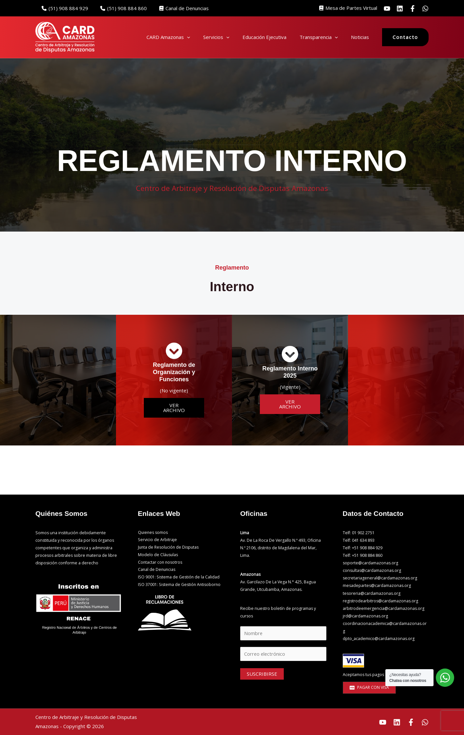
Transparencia (319, 37)
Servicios (216, 37)
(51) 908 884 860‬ (120, 8)
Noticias (360, 37)
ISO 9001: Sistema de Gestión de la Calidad (179, 578)
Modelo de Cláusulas (158, 555)
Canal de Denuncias (178, 8)
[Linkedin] (399, 8)
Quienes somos (153, 533)
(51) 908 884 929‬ (63, 8)
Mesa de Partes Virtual (351, 8)
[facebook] (412, 8)
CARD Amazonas (168, 37)
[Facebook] (411, 722)
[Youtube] (382, 722)
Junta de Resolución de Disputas (169, 548)
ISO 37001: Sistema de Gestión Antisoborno (180, 585)
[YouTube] (387, 8)
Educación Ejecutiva (264, 37)
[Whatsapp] (425, 8)
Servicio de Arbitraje (157, 540)
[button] (187, 37)
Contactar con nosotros (160, 563)
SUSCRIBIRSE (262, 674)
